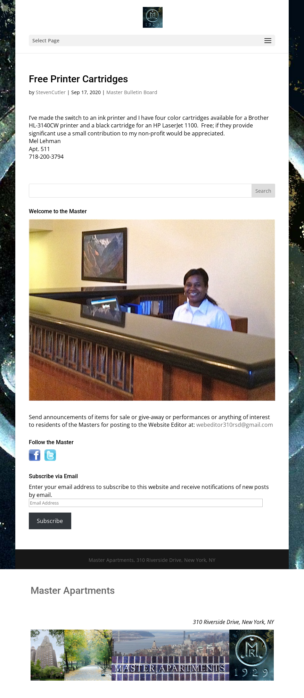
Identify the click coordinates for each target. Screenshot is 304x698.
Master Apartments (73, 590)
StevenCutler (51, 92)
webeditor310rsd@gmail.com (234, 425)
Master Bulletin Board (131, 92)
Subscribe (50, 521)
